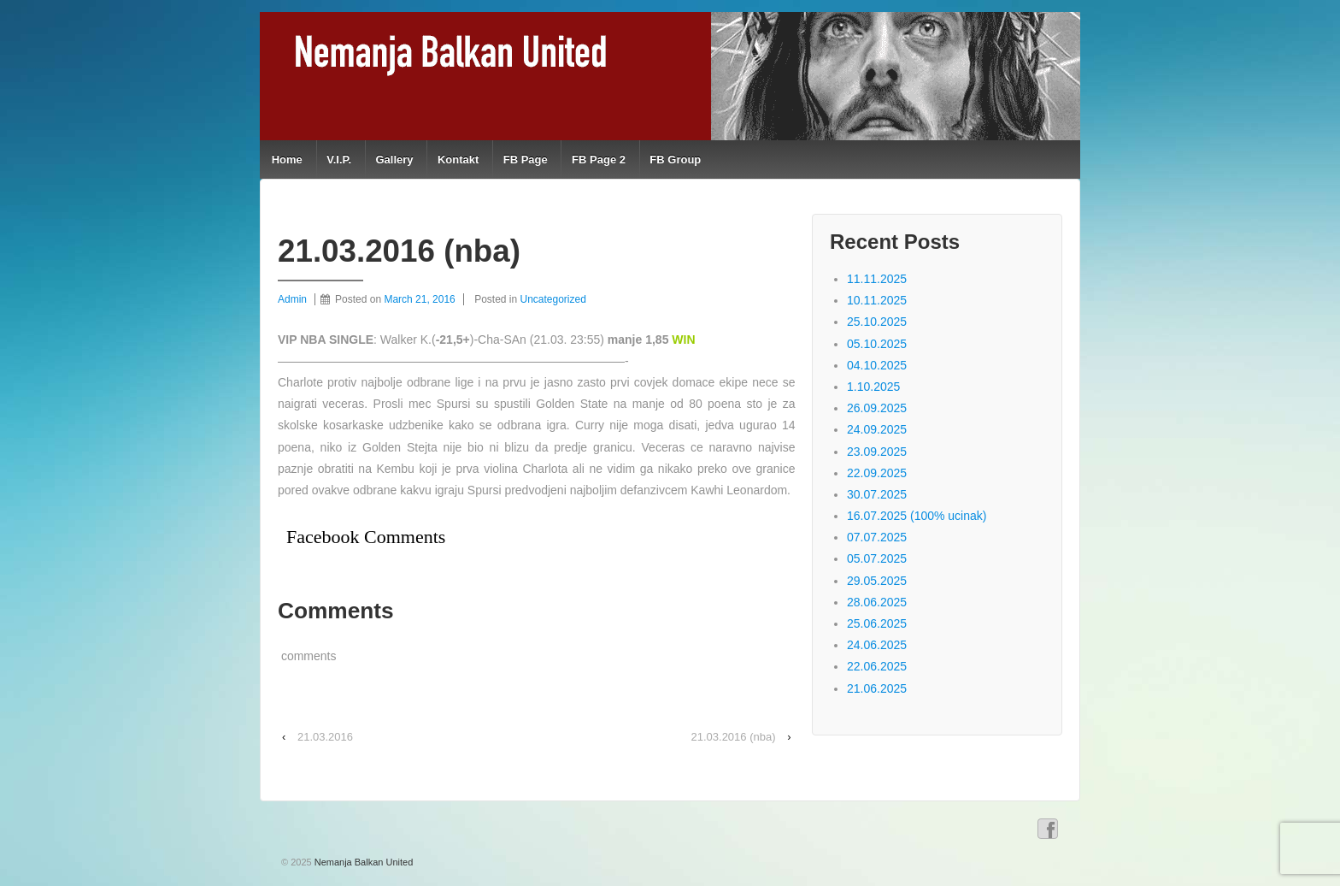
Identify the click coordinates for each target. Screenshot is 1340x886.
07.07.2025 (877, 537)
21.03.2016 (325, 736)
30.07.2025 (877, 494)
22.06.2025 (877, 666)
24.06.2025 (877, 645)
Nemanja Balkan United (363, 862)
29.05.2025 (877, 581)
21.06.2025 (877, 688)
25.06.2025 (877, 623)
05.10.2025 (877, 344)
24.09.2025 (877, 429)
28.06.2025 (877, 602)
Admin (292, 299)
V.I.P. (338, 159)
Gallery (394, 159)
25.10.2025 (877, 321)
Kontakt (458, 159)
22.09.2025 (877, 473)
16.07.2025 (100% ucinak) (916, 516)
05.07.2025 (877, 558)
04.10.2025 (877, 365)
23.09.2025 (877, 451)
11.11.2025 (877, 279)
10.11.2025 (877, 300)
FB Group (675, 159)
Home (287, 159)
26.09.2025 (877, 408)
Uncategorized (553, 299)
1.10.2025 (873, 386)
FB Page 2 (599, 159)
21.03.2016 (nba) (733, 736)
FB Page (525, 159)
